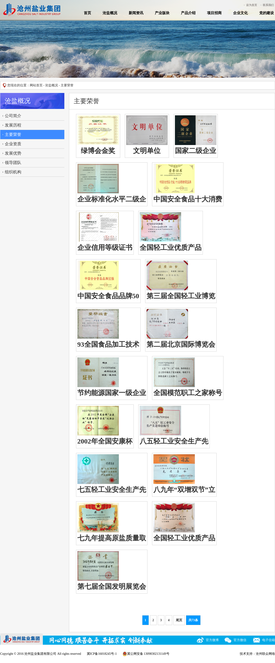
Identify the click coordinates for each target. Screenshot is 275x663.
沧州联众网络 (265, 653)
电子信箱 (268, 640)
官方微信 (240, 640)
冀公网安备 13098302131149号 (146, 654)
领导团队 (13, 162)
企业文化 (240, 13)
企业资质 (13, 144)
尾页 (179, 620)
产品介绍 (188, 13)
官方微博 (212, 640)
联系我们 (268, 5)
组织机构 (13, 172)
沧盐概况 (110, 13)
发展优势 (13, 153)
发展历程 (13, 125)
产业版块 (162, 13)
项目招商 (214, 13)
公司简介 (13, 116)
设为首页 (251, 5)
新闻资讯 (136, 13)
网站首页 (36, 85)
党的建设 (266, 13)
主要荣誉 (13, 134)
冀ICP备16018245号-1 (102, 653)
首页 (87, 13)
